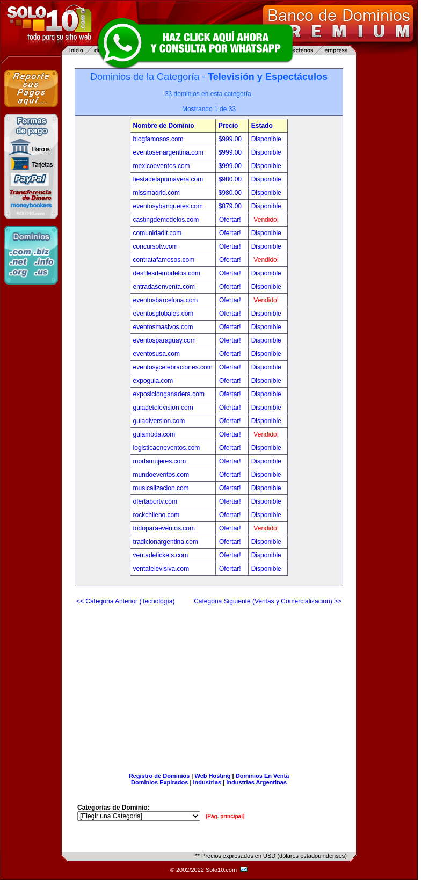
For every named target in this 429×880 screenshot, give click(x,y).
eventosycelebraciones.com (173, 367)
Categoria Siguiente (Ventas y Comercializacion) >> (267, 601)
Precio (228, 125)
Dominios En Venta (262, 776)
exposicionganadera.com (169, 394)
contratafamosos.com (164, 260)
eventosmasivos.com (163, 327)
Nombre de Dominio (163, 125)
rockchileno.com (156, 515)
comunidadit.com (157, 233)
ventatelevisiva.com (161, 568)
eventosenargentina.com (168, 152)
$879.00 (231, 206)
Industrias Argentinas (256, 782)
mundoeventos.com (161, 474)
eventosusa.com (156, 354)
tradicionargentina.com (165, 542)
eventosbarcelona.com (165, 300)
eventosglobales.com (163, 313)
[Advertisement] (209, 684)
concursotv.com (155, 246)
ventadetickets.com (160, 555)
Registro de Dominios (159, 776)
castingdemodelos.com (166, 219)
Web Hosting (213, 776)
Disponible (266, 139)
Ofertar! (231, 219)
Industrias (207, 782)
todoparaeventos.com (164, 528)
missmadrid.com (156, 193)
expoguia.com (153, 380)
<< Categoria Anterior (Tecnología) (125, 601)
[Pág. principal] (225, 816)
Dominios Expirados (159, 782)
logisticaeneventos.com (166, 448)
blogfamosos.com (158, 139)
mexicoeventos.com (161, 166)
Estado (262, 125)
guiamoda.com (154, 434)
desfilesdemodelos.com (166, 273)
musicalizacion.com (161, 488)
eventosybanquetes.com (168, 206)
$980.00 (231, 179)
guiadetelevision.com (163, 407)
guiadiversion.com (159, 421)
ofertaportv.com (155, 501)
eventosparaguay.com (164, 340)
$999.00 (231, 139)
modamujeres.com (159, 461)
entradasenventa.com (164, 286)
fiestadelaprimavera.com (168, 179)
